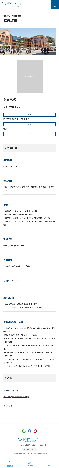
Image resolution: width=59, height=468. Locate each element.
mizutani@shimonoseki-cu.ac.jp (16, 396)
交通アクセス (30, 449)
